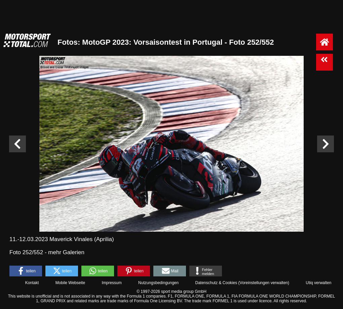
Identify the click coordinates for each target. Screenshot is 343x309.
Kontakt (32, 282)
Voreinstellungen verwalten (264, 282)
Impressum (111, 282)
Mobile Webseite (70, 282)
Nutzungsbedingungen (158, 282)
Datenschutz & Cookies (216, 282)
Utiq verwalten (318, 282)
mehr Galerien (66, 252)
